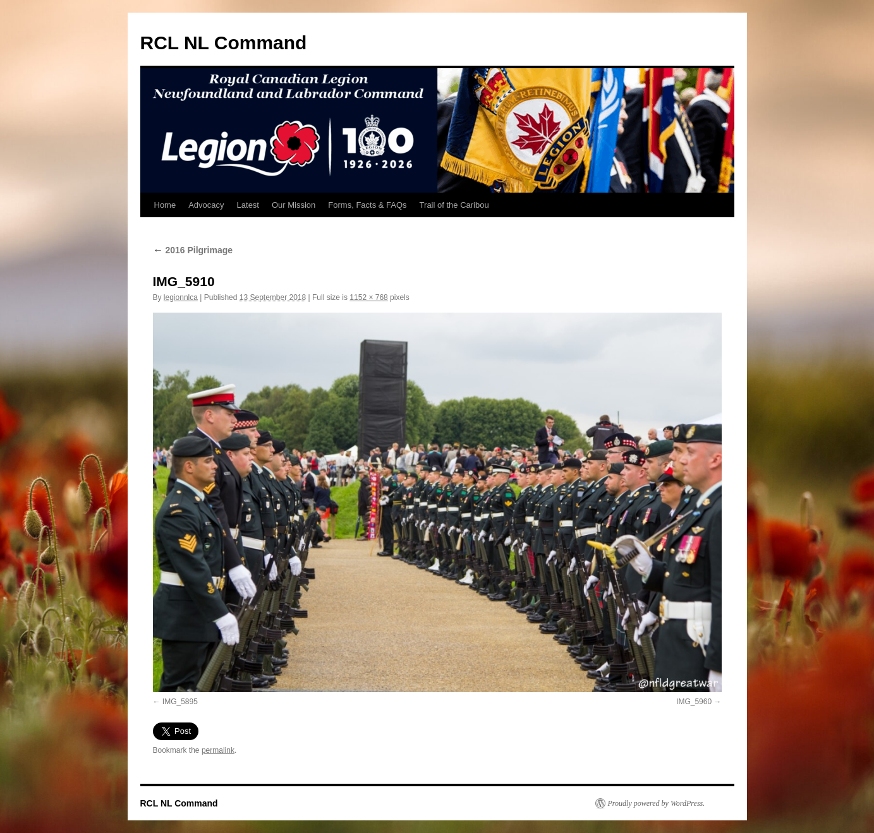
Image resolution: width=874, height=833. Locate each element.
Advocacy (206, 205)
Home (165, 205)
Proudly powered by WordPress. (656, 803)
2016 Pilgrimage (193, 250)
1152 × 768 (368, 297)
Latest (248, 205)
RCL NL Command (223, 42)
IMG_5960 (694, 701)
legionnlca (181, 297)
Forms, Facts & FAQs (367, 205)
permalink (218, 750)
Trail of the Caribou (454, 205)
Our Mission (293, 205)
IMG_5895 (180, 701)
